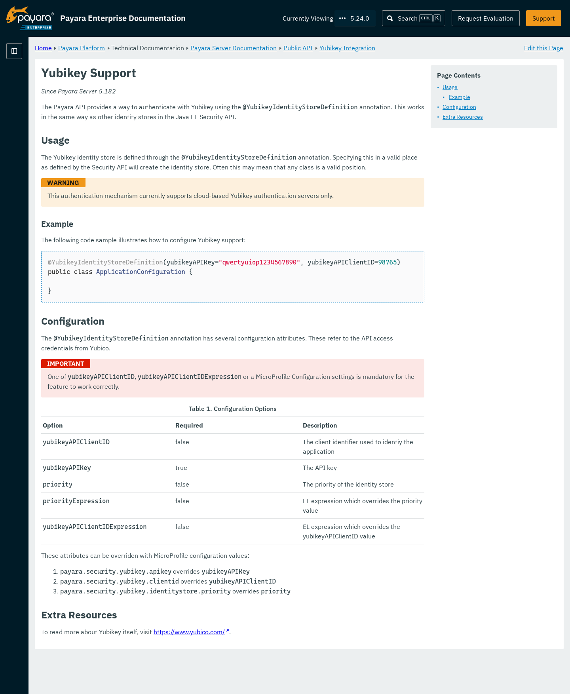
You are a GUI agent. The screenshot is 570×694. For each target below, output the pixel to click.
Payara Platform (180, 47)
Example (459, 97)
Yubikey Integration (446, 47)
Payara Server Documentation (332, 47)
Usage (450, 87)
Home (141, 47)
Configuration (459, 106)
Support (543, 18)
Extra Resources (463, 116)
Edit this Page (543, 47)
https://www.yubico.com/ (287, 670)
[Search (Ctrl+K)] (413, 18)
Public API (396, 47)
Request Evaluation (485, 18)
